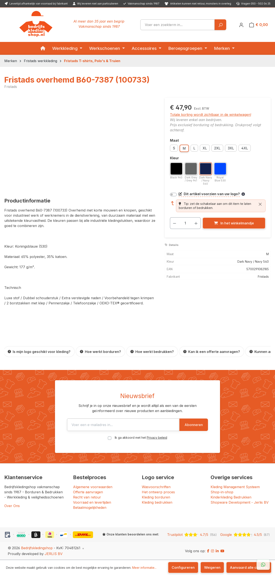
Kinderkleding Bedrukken (231, 497)
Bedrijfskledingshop (37, 548)
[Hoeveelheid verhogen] (196, 223)
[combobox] (177, 24)
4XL (244, 148)
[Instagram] (212, 551)
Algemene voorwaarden (92, 487)
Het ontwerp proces (158, 492)
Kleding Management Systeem (235, 487)
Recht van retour (87, 497)
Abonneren (194, 425)
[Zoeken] (220, 24)
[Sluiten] (260, 204)
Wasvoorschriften (156, 487)
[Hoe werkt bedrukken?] (152, 351)
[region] (80, 144)
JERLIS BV (54, 554)
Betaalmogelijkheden (89, 507)
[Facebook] (208, 551)
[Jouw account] (241, 24)
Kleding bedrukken (157, 502)
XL (205, 148)
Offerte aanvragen (88, 492)
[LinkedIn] (217, 551)
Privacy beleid (157, 437)
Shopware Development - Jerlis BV (240, 502)
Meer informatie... (144, 567)
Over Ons (12, 506)
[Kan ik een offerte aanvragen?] (211, 351)
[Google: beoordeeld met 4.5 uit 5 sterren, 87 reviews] (245, 534)
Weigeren (212, 567)
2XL (217, 148)
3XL (231, 148)
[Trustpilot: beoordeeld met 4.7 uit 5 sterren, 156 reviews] (192, 534)
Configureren (183, 567)
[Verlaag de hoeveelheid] (174, 223)
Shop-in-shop (222, 492)
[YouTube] (222, 551)
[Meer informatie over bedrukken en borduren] (243, 194)
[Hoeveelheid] (185, 223)
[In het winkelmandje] (234, 223)
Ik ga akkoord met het (141, 437)
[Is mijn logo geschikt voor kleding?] (39, 351)
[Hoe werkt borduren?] (100, 351)
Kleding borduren (156, 497)
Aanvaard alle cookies (249, 567)
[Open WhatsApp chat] (263, 565)
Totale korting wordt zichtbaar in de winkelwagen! (210, 114)
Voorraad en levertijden (92, 502)
